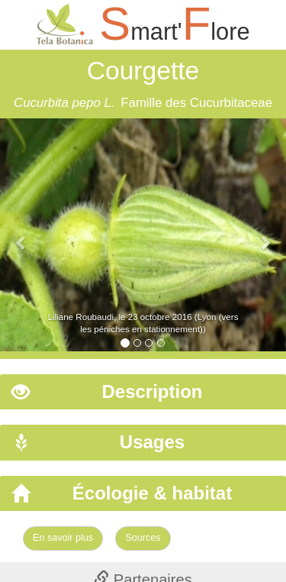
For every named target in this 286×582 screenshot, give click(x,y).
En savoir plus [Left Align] (63, 537)
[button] (21, 234)
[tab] (143, 391)
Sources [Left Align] (142, 537)
